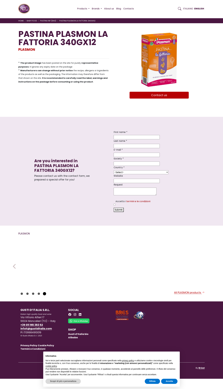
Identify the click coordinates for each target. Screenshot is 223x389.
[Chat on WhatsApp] (78, 333)
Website (118, 175)
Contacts (128, 8)
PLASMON (26, 49)
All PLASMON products (189, 303)
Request (118, 184)
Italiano (188, 8)
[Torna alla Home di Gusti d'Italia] (25, 8)
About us (109, 8)
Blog (118, 8)
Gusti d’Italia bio (78, 344)
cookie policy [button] (51, 366)
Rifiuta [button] (152, 381)
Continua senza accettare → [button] (164, 355)
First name (120, 132)
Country (119, 167)
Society (119, 158)
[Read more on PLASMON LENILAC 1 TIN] (74, 259)
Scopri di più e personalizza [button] (63, 381)
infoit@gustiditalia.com (36, 339)
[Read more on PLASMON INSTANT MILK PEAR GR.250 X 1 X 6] (111, 259)
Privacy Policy (28, 355)
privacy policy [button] (128, 360)
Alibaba (73, 347)
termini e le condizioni (138, 201)
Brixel (202, 378)
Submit (119, 209)
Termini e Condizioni (32, 359)
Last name (120, 141)
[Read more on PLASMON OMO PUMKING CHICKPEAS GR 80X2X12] (187, 259)
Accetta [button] (169, 381)
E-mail (118, 149)
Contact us (159, 95)
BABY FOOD (32, 21)
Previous (15, 271)
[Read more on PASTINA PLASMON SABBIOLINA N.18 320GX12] (36, 259)
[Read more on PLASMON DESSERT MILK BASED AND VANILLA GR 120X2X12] (149, 259)
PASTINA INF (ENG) (48, 21)
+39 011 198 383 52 (31, 335)
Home (21, 21)
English (199, 8)
